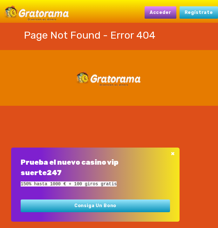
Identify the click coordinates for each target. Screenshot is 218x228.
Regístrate (199, 12)
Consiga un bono (95, 205)
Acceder (160, 12)
